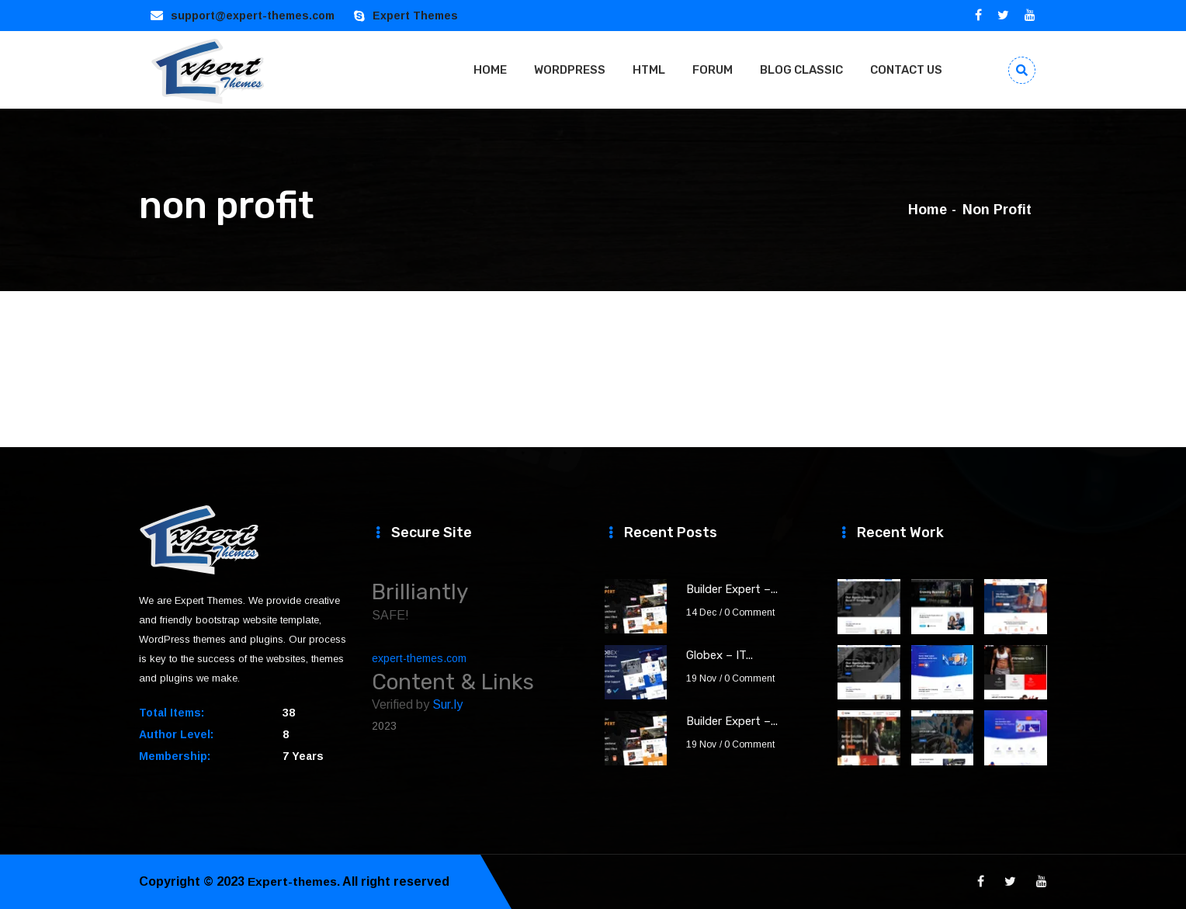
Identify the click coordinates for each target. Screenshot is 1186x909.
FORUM (712, 70)
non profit (997, 209)
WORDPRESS (569, 70)
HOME (490, 70)
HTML (649, 70)
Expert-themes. (296, 881)
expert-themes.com (419, 658)
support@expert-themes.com (253, 15)
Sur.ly (447, 704)
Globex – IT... (719, 655)
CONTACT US (906, 70)
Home (927, 209)
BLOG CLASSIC (801, 70)
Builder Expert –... (732, 589)
